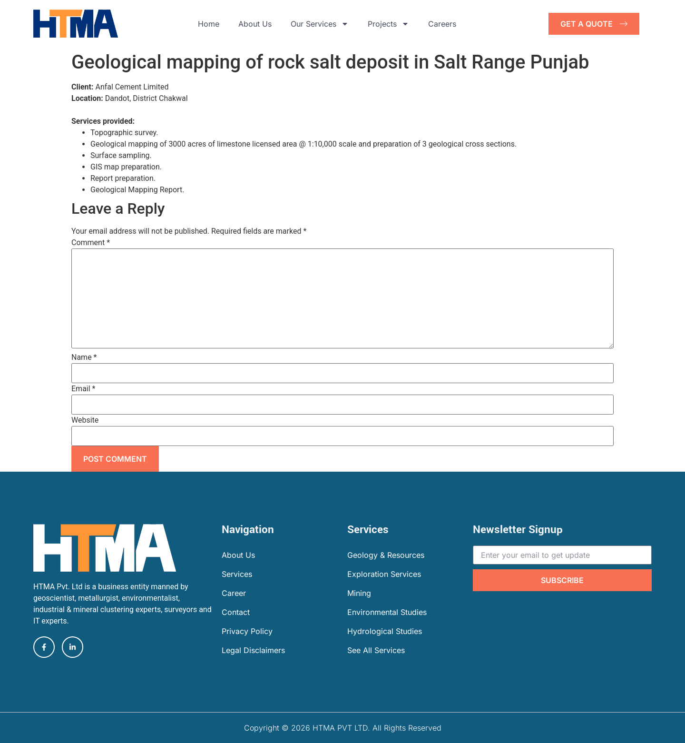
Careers (442, 24)
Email (83, 389)
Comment (90, 243)
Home (208, 24)
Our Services (320, 23)
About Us (255, 24)
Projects (388, 23)
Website (84, 420)
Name (84, 357)
